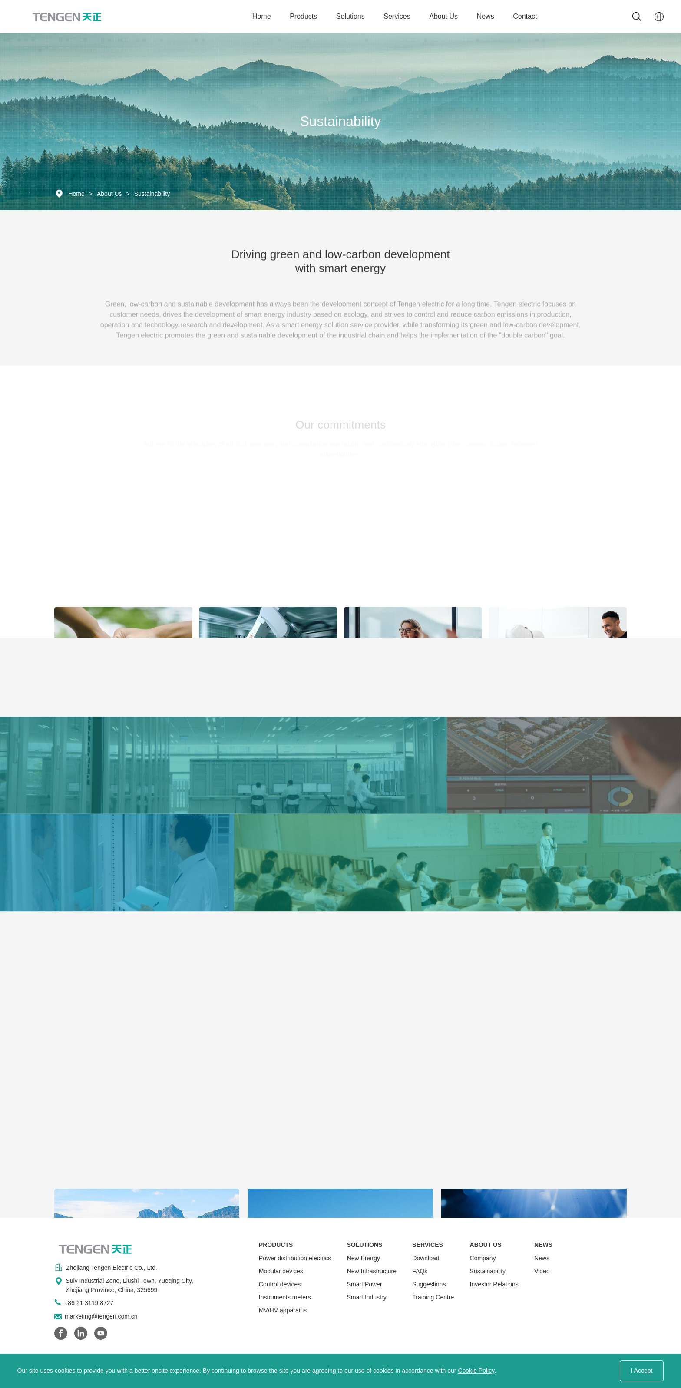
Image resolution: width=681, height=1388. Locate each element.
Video (542, 1271)
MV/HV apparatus (283, 1310)
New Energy (363, 1258)
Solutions (350, 16)
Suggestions (429, 1284)
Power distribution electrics (295, 1258)
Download (425, 1258)
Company (483, 1258)
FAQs (419, 1271)
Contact (525, 16)
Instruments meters (285, 1297)
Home (261, 16)
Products (303, 16)
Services (396, 16)
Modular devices (281, 1271)
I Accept (642, 1370)
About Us (443, 16)
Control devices (280, 1284)
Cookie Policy (476, 1370)
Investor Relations (494, 1284)
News (485, 16)
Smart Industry (367, 1297)
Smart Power (364, 1284)
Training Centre (433, 1297)
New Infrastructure (372, 1271)
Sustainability (152, 193)
